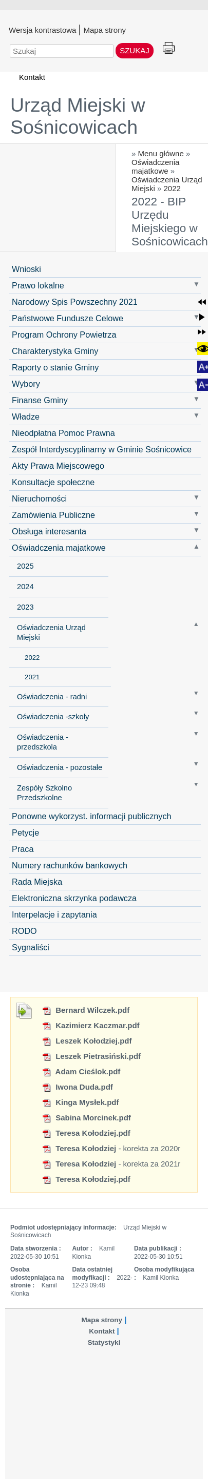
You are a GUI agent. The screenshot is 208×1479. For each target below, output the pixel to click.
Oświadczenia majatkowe (155, 166)
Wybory (26, 383)
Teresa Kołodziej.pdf (86, 1133)
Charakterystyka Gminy (55, 351)
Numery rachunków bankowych (69, 865)
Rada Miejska (37, 881)
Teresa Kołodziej (79, 1148)
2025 (25, 566)
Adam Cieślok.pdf (81, 1071)
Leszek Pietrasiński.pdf (91, 1056)
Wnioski (26, 269)
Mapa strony (104, 30)
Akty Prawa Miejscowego (58, 465)
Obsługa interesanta (49, 531)
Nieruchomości (39, 498)
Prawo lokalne (38, 285)
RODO (24, 930)
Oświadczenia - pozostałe (59, 767)
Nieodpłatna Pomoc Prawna (63, 433)
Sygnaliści (30, 947)
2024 (25, 586)
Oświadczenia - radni (52, 697)
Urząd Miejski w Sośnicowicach (77, 116)
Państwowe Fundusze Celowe (67, 318)
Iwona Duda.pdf (77, 1086)
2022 (172, 188)
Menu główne (161, 153)
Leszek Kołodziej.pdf (87, 1040)
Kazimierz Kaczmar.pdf (91, 1025)
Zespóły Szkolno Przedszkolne (44, 793)
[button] (202, 302)
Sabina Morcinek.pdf (86, 1117)
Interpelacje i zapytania (54, 914)
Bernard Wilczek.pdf (85, 1010)
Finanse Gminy (40, 400)
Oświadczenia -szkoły (53, 717)
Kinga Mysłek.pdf (80, 1102)
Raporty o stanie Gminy (55, 367)
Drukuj (168, 48)
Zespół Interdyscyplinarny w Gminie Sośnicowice (102, 449)
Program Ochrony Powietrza (64, 334)
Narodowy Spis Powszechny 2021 (75, 301)
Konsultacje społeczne (53, 482)
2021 (32, 677)
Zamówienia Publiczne (53, 514)
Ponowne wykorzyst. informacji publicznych (91, 816)
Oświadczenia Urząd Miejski (51, 632)
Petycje (25, 832)
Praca (22, 848)
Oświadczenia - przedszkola (42, 742)
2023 (25, 607)
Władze (26, 416)
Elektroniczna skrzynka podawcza (74, 898)
